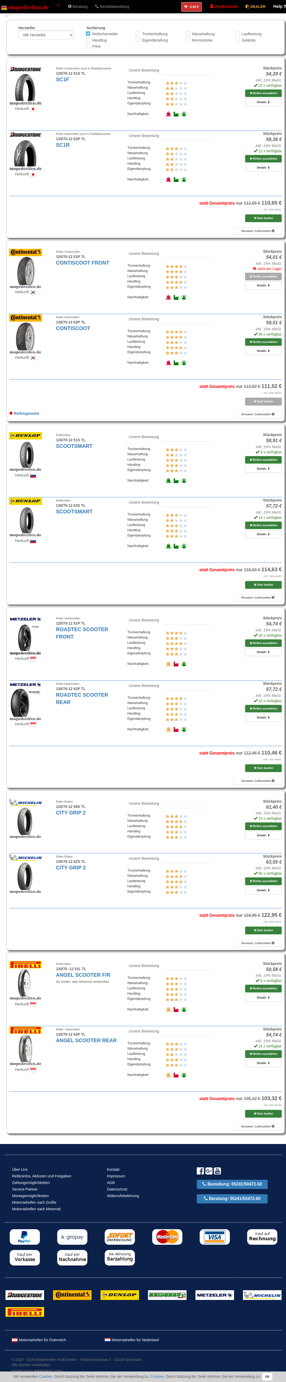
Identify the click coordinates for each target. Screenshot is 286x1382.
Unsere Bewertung (144, 70)
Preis (96, 46)
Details (263, 102)
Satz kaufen (263, 218)
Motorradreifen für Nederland (131, 1340)
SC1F (62, 79)
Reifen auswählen (263, 93)
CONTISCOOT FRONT (82, 263)
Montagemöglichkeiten (30, 1196)
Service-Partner (25, 1189)
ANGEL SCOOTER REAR (86, 1040)
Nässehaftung (203, 34)
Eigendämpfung (155, 40)
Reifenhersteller (105, 34)
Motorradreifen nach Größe (34, 1202)
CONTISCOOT (73, 328)
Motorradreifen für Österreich (39, 1340)
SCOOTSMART (74, 446)
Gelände (249, 40)
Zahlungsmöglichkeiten (31, 1183)
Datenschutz (117, 1189)
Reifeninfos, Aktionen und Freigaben (41, 1176)
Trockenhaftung (154, 34)
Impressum (116, 1176)
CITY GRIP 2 (71, 813)
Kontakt (113, 1169)
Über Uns (20, 1169)
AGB (111, 1183)
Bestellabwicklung (112, 6)
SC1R (63, 145)
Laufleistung (252, 34)
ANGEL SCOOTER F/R (83, 975)
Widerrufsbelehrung (123, 1196)
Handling (99, 40)
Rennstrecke (202, 40)
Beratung (78, 6)
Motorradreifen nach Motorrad (36, 1209)
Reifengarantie (24, 413)
